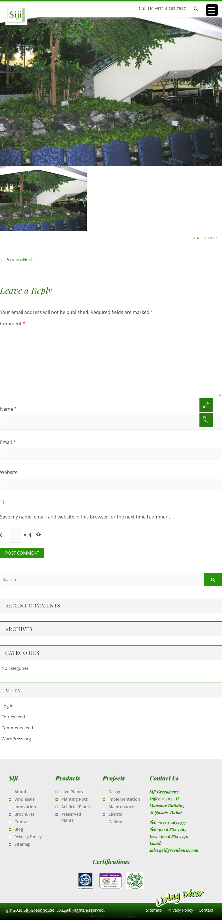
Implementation (124, 799)
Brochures (24, 814)
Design (115, 791)
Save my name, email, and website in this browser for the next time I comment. (85, 517)
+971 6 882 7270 (173, 836)
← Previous (11, 259)
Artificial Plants (76, 806)
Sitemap (22, 844)
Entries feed (13, 717)
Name (8, 409)
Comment (12, 323)
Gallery (115, 821)
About (20, 791)
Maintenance (121, 806)
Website (9, 472)
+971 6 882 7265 (171, 829)
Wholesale (24, 799)
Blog (18, 829)
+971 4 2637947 (172, 822)
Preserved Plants (71, 817)
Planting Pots (74, 799)
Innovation (25, 806)
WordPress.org (16, 738)
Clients (115, 814)
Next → (30, 259)
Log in (7, 706)
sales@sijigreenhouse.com (173, 850)
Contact (22, 821)
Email (8, 442)
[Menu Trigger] (212, 10)
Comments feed (17, 728)
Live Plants (72, 791)
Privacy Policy (28, 836)
